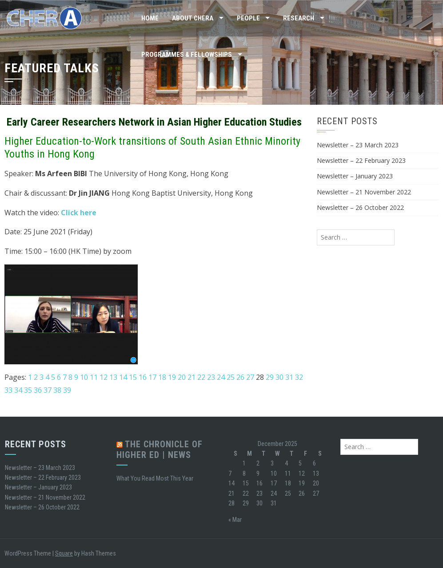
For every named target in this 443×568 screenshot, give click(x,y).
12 (104, 377)
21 (192, 377)
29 (270, 377)
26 (240, 377)
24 (221, 377)
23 (211, 377)
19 (172, 377)
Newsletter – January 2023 (355, 176)
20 (182, 377)
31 (289, 377)
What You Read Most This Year (154, 478)
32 (299, 377)
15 (133, 377)
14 (123, 377)
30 (279, 377)
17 (152, 377)
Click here (78, 212)
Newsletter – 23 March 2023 (358, 145)
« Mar (235, 519)
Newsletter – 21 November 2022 (364, 192)
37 (48, 390)
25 (231, 377)
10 (84, 377)
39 (67, 390)
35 (28, 390)
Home (150, 18)
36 (38, 390)
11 (94, 377)
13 (113, 377)
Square (64, 553)
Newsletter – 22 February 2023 (361, 160)
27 (250, 377)
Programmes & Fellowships (186, 55)
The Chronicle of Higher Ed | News (159, 449)
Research (298, 18)
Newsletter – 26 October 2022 (360, 207)
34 (18, 390)
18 (162, 377)
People (248, 18)
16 (143, 377)
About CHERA (192, 18)
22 (201, 377)
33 (8, 390)
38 (57, 390)
